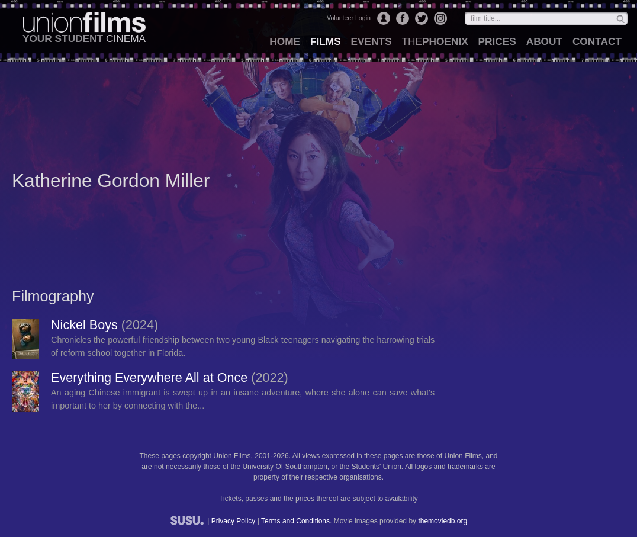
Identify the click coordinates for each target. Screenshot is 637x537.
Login (383, 18)
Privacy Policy (233, 521)
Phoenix (434, 41)
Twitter (421, 18)
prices (497, 41)
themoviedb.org (442, 521)
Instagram (440, 18)
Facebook (402, 18)
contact (597, 41)
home (284, 41)
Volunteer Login (349, 17)
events (371, 41)
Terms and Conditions (295, 521)
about (544, 41)
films (325, 41)
